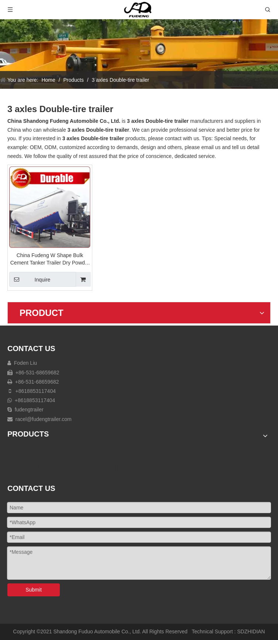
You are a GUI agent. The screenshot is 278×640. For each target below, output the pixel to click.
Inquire (29, 279)
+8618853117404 (36, 391)
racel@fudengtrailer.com (44, 419)
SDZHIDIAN (251, 631)
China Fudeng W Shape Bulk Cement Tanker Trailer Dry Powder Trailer (49, 259)
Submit (33, 590)
